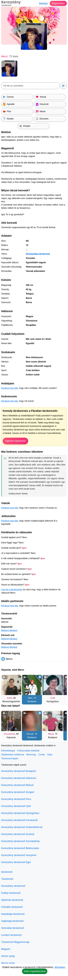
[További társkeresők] (62, 688)
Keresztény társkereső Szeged (17, 792)
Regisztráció (58, 3)
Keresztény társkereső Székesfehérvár (21, 827)
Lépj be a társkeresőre (11, 589)
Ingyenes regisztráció (15, 441)
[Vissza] (6, 688)
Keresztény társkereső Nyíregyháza (20, 813)
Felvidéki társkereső (12, 907)
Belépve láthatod (9, 630)
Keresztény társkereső (13, 886)
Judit (52, 698)
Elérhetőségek (8, 750)
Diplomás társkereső (12, 900)
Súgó (49, 754)
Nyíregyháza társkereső (38, 254)
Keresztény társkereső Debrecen (18, 778)
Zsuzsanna (9, 734)
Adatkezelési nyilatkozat (12, 754)
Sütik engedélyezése (35, 971)
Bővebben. (60, 967)
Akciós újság (8, 956)
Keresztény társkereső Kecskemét (19, 820)
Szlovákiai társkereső (12, 928)
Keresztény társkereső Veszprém (18, 855)
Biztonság (31, 754)
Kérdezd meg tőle (9, 388)
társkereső (6, 872)
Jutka (9, 698)
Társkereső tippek (9, 758)
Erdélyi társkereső (10, 893)
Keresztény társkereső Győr (16, 806)
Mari (30, 698)
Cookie (41, 754)
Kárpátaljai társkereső (12, 914)
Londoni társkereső (11, 935)
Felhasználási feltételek (28, 750)
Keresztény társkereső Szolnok (17, 834)
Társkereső (7, 879)
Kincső (30, 734)
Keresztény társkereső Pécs (16, 799)
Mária (51, 734)
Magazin (5, 949)
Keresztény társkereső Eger (16, 862)
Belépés (43, 3)
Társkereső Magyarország (15, 942)
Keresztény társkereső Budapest (18, 771)
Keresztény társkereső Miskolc (17, 785)
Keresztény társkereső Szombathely (20, 841)
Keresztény (11, 3)
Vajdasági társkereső (12, 921)
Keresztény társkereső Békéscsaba (20, 848)
